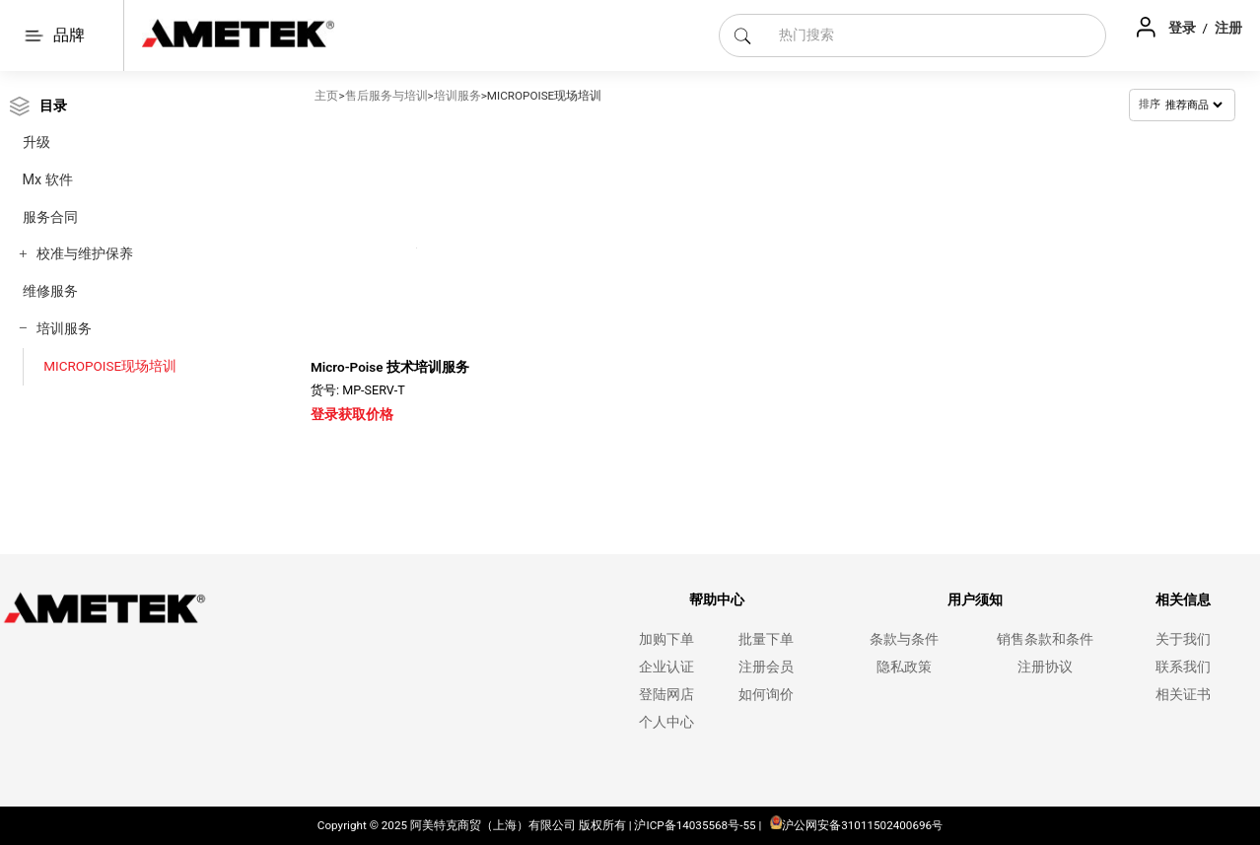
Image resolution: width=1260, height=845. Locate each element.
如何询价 (766, 694)
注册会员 (766, 667)
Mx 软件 (48, 180)
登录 (1183, 27)
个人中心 (666, 722)
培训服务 (64, 328)
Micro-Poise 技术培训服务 (390, 367)
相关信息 (1183, 600)
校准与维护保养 (84, 254)
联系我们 (1183, 667)
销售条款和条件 (1045, 639)
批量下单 (766, 639)
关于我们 (1183, 639)
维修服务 (50, 291)
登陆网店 (666, 694)
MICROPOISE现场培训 (109, 366)
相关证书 (1183, 694)
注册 (1228, 27)
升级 (36, 142)
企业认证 (666, 667)
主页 (326, 96)
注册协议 (1045, 667)
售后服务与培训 (386, 96)
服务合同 (50, 217)
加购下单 (666, 639)
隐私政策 (904, 667)
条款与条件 (904, 639)
